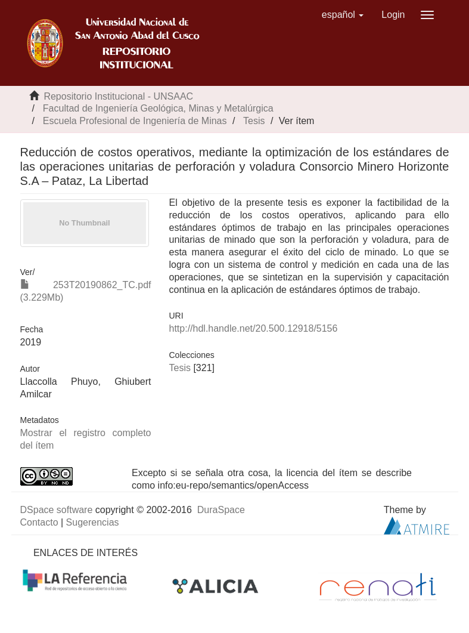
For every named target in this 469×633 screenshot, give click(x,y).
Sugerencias (92, 522)
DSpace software (56, 510)
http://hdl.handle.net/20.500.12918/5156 (253, 328)
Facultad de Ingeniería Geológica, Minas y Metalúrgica (158, 108)
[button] (343, 15)
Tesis (254, 121)
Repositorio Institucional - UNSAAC (118, 96)
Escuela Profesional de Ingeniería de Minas (135, 121)
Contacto (39, 522)
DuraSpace (221, 510)
